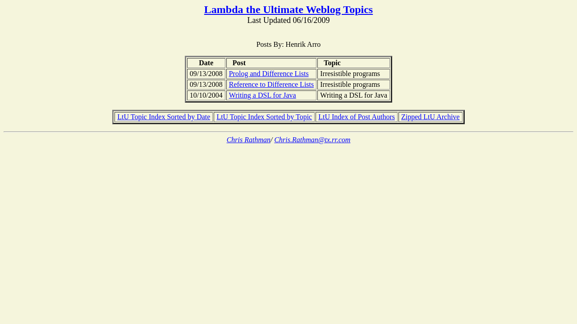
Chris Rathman (248, 140)
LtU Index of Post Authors (356, 117)
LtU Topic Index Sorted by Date (163, 117)
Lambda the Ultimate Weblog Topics (288, 9)
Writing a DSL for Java (262, 95)
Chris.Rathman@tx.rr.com (312, 140)
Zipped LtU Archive (430, 117)
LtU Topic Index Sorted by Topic (264, 117)
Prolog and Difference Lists (269, 73)
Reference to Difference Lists (271, 84)
